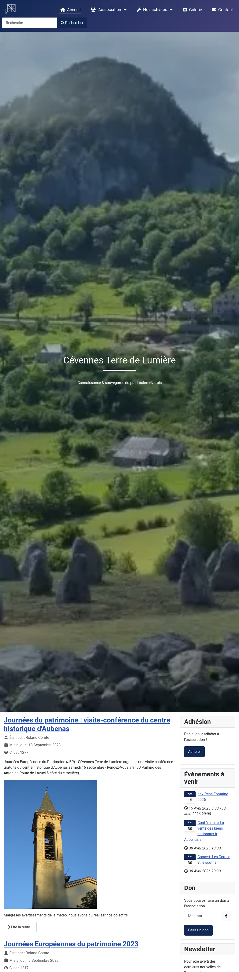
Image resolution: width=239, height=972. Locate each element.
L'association (105, 10)
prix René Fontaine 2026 (212, 797)
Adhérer (194, 751)
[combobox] (29, 23)
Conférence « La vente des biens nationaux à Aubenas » (204, 831)
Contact (221, 10)
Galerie (191, 10)
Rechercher (72, 23)
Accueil (70, 10)
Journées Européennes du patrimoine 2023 (71, 944)
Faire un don (198, 930)
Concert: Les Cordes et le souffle (213, 860)
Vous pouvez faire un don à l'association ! (206, 903)
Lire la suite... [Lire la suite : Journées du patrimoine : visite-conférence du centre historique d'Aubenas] (20, 927)
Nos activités (151, 10)
